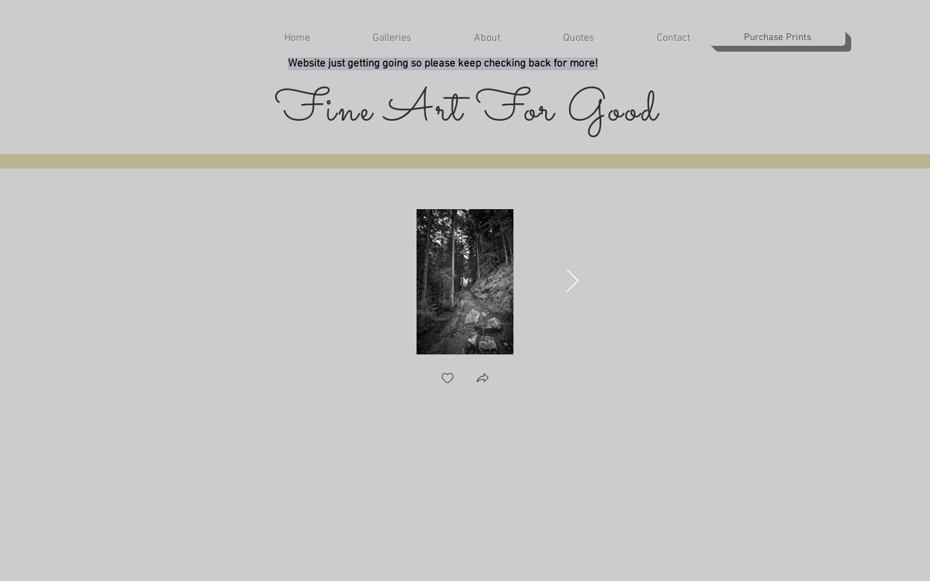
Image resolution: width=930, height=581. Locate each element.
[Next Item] (572, 281)
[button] (370, 38)
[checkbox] (447, 379)
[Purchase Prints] (777, 38)
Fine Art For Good (467, 111)
